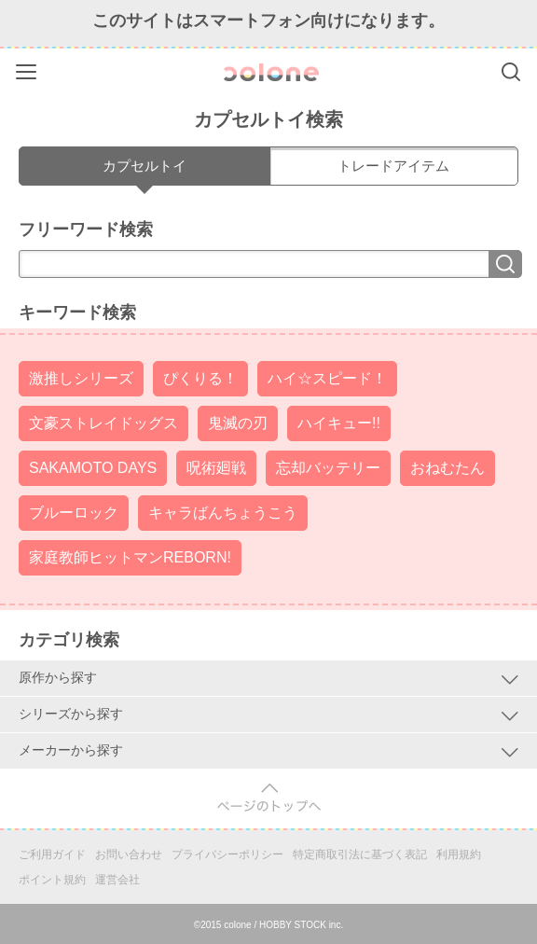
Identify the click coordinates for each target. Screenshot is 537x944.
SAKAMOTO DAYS (93, 468)
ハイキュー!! (338, 423)
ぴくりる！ (200, 378)
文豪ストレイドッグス (103, 423)
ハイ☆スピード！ (327, 378)
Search (511, 71)
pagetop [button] (269, 798)
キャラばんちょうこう (222, 513)
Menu (28, 68)
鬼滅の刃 (238, 423)
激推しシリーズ (81, 378)
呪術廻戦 (216, 468)
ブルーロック (73, 513)
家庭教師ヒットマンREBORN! (130, 557)
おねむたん (447, 468)
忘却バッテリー (328, 468)
